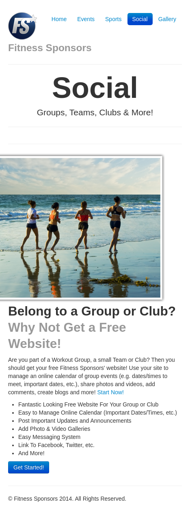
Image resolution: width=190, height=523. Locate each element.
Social (140, 19)
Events (86, 19)
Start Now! (110, 392)
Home (59, 19)
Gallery (167, 19)
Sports (113, 19)
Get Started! (28, 467)
